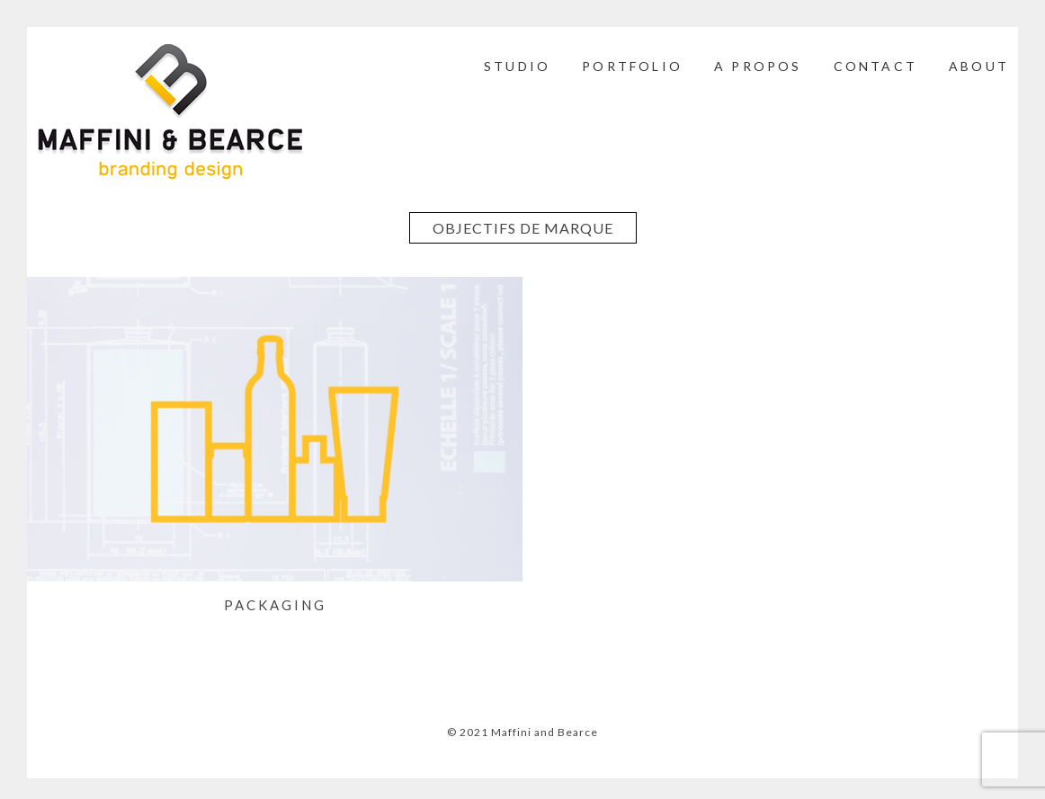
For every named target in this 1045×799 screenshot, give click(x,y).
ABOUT (979, 66)
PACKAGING (275, 605)
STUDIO (517, 66)
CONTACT (875, 66)
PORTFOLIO (632, 66)
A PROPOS (758, 66)
